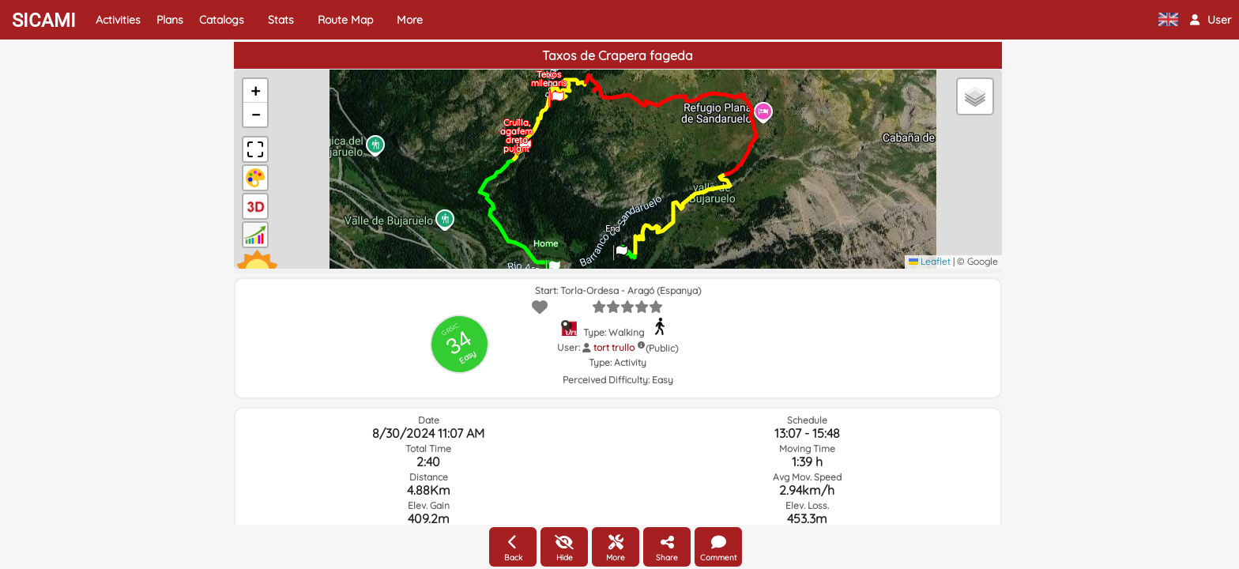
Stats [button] (281, 20)
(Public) (662, 348)
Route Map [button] (345, 20)
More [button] (410, 20)
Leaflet (930, 261)
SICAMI (44, 20)
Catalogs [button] (221, 20)
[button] (1210, 20)
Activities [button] (118, 20)
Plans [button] (169, 20)
